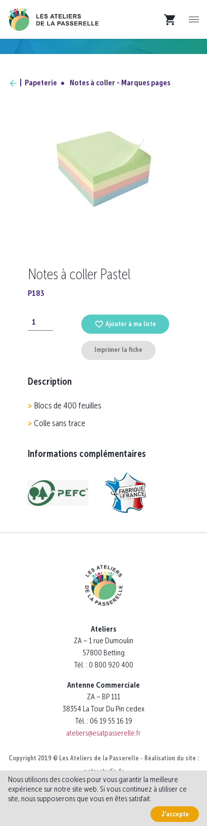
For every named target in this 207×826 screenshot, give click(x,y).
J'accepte (175, 814)
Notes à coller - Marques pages (120, 82)
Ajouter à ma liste (125, 324)
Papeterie (41, 82)
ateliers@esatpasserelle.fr (103, 733)
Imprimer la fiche (118, 349)
